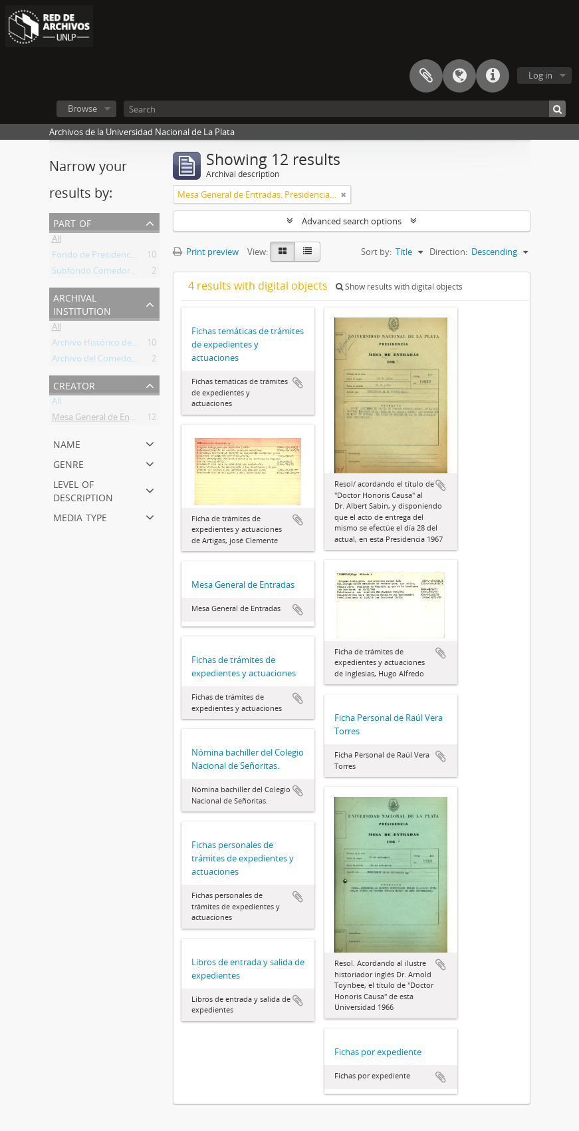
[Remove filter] (343, 194)
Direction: (448, 252)
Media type (80, 516)
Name (66, 443)
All (56, 241)
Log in (540, 75)
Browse (82, 108)
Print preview (206, 252)
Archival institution (82, 303)
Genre (68, 463)
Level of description (83, 489)
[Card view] (282, 252)
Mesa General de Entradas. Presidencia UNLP (140, 419)
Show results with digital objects (399, 286)
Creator (74, 384)
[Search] (345, 109)
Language (459, 76)
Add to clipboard (297, 382)
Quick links (492, 76)
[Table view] (307, 252)
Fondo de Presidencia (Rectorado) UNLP (131, 257)
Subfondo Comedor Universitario (117, 273)
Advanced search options (352, 221)
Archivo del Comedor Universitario (119, 361)
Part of (72, 222)
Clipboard (426, 76)
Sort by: (376, 252)
